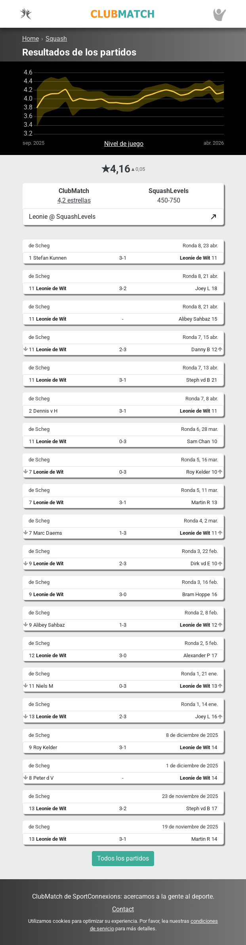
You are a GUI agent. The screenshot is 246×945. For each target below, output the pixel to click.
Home (30, 38)
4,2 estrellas (74, 200)
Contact (123, 909)
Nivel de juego (123, 143)
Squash (56, 38)
